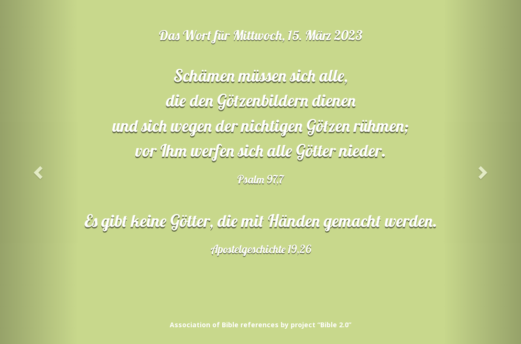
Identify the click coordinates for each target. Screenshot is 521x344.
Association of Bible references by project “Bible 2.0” (260, 324)
